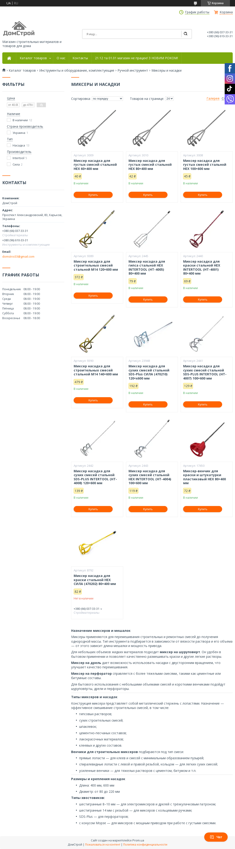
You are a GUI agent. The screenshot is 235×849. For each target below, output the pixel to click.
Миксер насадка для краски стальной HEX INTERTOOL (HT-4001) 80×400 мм (201, 267)
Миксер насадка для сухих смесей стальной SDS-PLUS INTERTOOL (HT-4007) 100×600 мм (205, 372)
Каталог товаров (33, 58)
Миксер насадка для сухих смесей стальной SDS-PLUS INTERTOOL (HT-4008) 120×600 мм (95, 477)
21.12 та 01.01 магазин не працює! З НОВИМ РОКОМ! (136, 58)
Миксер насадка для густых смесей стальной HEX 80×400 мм (150, 165)
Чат (216, 837)
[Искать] (185, 34)
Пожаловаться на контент (102, 844)
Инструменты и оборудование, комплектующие (76, 70)
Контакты (80, 58)
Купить (93, 195)
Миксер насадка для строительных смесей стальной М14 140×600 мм (96, 370)
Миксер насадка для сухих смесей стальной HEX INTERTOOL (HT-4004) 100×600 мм (150, 477)
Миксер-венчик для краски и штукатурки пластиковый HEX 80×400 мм (204, 477)
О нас (61, 58)
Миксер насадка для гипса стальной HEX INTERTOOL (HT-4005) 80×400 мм (147, 267)
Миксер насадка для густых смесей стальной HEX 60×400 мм (95, 165)
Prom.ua (138, 840)
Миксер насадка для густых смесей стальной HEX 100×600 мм (204, 165)
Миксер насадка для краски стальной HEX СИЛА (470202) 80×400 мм (95, 580)
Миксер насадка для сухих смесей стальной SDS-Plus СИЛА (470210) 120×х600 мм (149, 372)
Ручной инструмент (133, 70)
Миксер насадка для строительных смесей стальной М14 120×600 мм (96, 265)
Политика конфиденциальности (145, 844)
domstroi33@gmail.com (18, 256)
